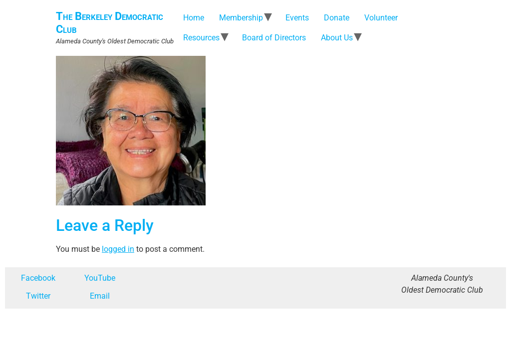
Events (297, 17)
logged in (118, 249)
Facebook (38, 278)
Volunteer (381, 17)
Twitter (38, 296)
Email (100, 296)
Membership (241, 17)
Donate (336, 17)
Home (193, 17)
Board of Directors (274, 37)
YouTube (99, 278)
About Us (337, 37)
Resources (201, 37)
